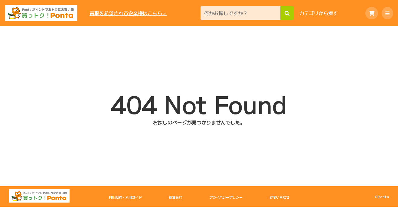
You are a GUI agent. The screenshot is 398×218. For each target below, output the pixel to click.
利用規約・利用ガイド (125, 197)
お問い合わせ (279, 197)
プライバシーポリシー (226, 197)
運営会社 (175, 197)
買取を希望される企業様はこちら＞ (128, 13)
